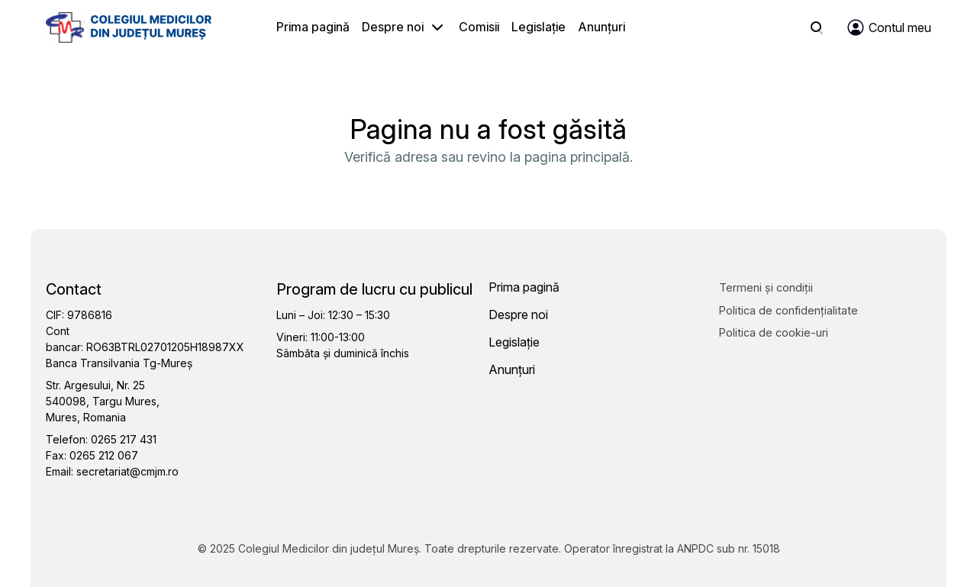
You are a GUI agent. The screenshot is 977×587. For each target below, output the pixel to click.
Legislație (538, 27)
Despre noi (393, 27)
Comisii (479, 27)
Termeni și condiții (766, 287)
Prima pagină (313, 27)
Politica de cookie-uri (773, 332)
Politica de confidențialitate (788, 310)
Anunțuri (601, 27)
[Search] (816, 27)
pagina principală (577, 157)
